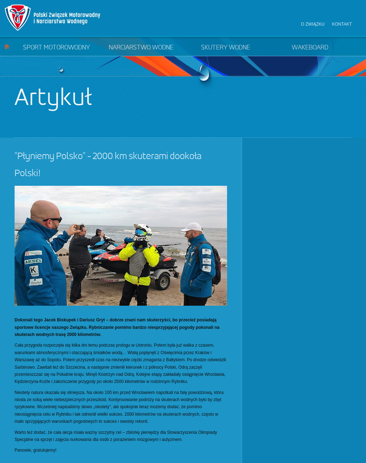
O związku (313, 24)
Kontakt (342, 24)
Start (7, 46)
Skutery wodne (225, 47)
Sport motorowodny (56, 47)
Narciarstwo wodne (141, 47)
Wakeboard (310, 47)
